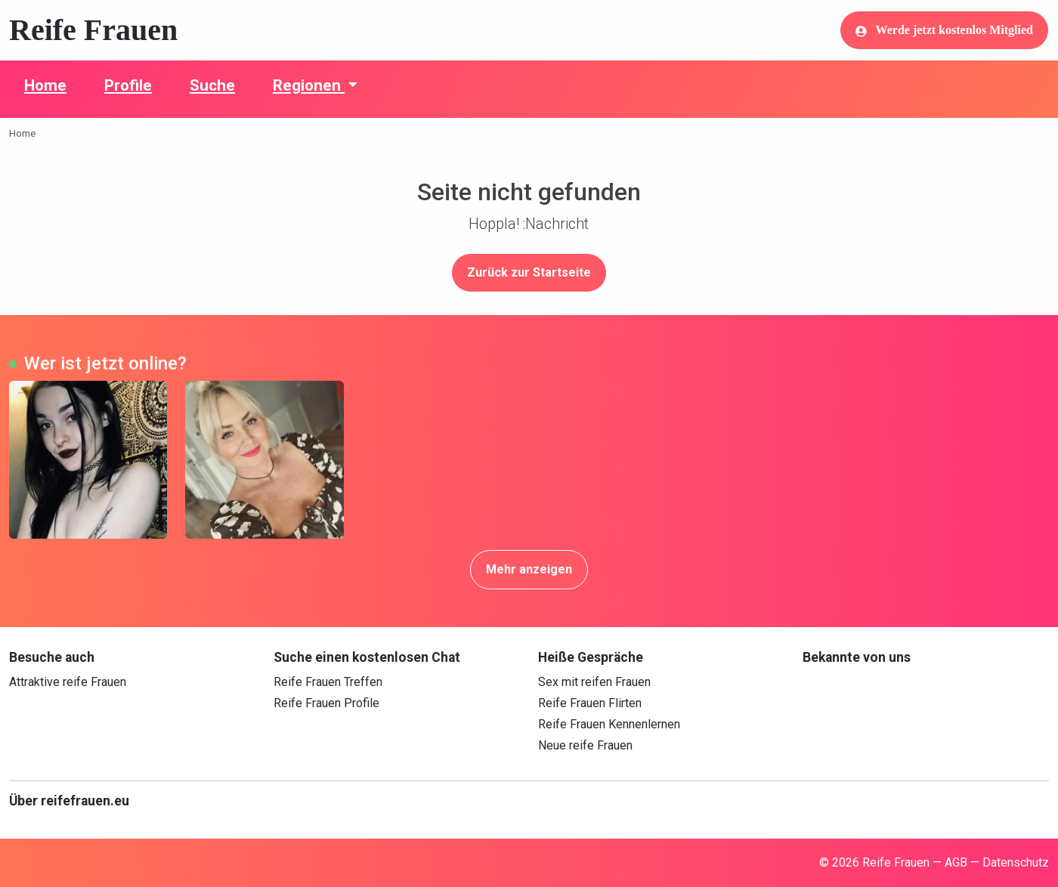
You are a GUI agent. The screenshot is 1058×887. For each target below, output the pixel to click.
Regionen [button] (309, 85)
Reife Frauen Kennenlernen (609, 724)
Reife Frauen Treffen (328, 682)
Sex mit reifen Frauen (594, 682)
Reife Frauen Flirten (590, 703)
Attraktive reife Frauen (67, 682)
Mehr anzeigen (529, 569)
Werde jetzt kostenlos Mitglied (944, 30)
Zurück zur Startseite (529, 272)
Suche (212, 85)
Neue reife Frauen (585, 745)
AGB (956, 862)
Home (45, 85)
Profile (128, 85)
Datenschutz (1015, 862)
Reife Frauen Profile (326, 703)
